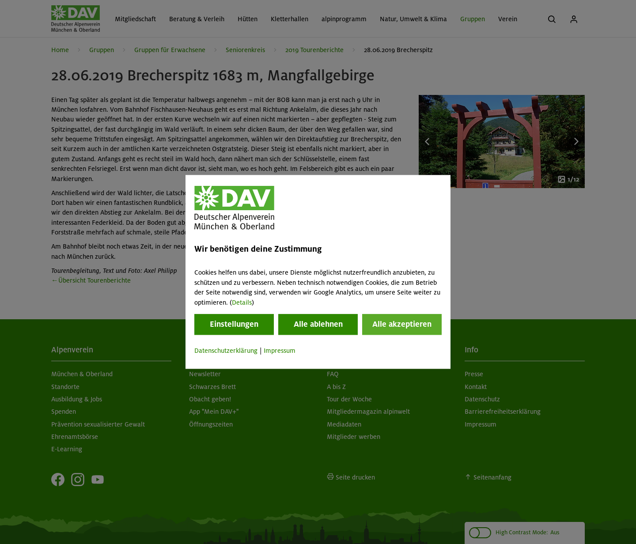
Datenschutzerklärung (225, 351)
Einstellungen (234, 324)
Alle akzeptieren (402, 324)
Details (242, 302)
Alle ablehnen (318, 324)
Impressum (279, 351)
